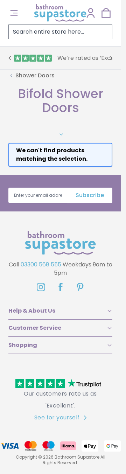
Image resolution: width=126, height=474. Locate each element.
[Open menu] (14, 13)
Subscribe (90, 195)
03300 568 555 (41, 264)
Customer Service (60, 328)
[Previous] (10, 58)
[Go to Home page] (60, 13)
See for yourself (60, 417)
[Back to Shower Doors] (31, 75)
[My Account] (90, 13)
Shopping (60, 345)
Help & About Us (60, 311)
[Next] (111, 58)
